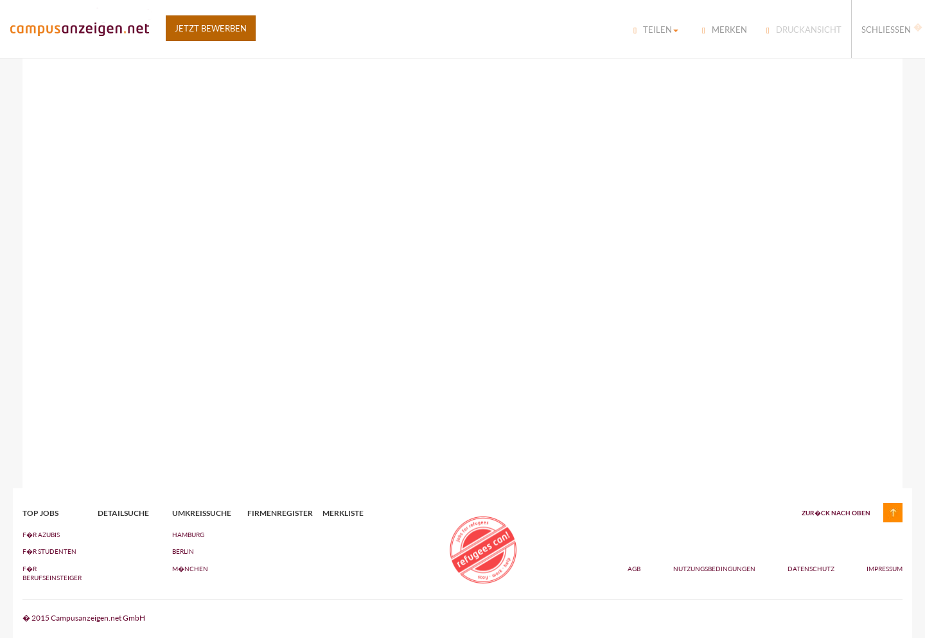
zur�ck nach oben (836, 513)
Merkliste (343, 513)
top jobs (40, 513)
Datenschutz (812, 568)
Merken (724, 29)
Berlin (183, 551)
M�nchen (190, 568)
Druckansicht (803, 29)
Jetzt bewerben (211, 28)
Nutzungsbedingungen (715, 568)
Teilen (655, 29)
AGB (634, 568)
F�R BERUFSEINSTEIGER (50, 573)
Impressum (885, 568)
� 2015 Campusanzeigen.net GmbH (83, 618)
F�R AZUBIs (41, 534)
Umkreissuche (200, 513)
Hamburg (188, 534)
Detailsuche (123, 513)
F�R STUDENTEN (49, 551)
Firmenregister (275, 513)
